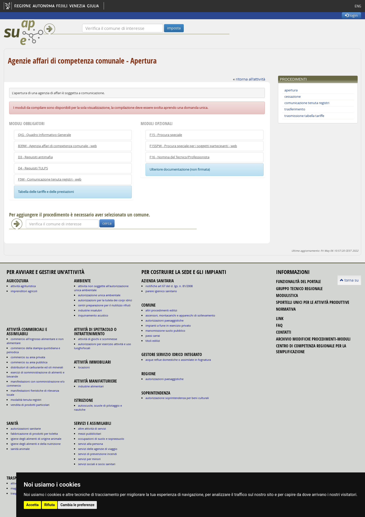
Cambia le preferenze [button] (77, 505)
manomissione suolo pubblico (165, 330)
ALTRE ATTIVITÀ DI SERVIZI (92, 428)
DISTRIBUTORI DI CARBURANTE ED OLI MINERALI (37, 367)
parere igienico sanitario (161, 291)
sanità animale (20, 449)
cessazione (292, 96)
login (351, 15)
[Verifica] (122, 28)
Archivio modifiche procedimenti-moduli (313, 339)
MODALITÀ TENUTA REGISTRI (26, 400)
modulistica (287, 295)
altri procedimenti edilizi (161, 310)
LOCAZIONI (84, 367)
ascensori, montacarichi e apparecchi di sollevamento (180, 315)
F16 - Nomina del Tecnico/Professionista (179, 157)
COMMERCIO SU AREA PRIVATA (28, 357)
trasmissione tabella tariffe (304, 116)
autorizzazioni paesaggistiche (164, 320)
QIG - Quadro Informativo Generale (44, 135)
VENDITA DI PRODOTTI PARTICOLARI (30, 405)
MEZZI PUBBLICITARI (89, 433)
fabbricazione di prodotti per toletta (34, 433)
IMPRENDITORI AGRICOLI (24, 291)
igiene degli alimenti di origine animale (36, 439)
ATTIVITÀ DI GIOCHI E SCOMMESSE (97, 339)
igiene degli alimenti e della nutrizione (36, 444)
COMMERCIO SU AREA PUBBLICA (29, 362)
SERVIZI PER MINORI (89, 459)
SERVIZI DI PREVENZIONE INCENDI (97, 454)
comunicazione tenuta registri (306, 103)
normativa (286, 309)
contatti (283, 332)
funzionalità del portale (298, 281)
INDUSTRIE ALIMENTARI (91, 386)
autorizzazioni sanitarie (26, 428)
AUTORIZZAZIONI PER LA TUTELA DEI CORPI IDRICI (105, 300)
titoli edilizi (152, 341)
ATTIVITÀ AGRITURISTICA (23, 286)
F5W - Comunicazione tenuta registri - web (49, 179)
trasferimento (294, 109)
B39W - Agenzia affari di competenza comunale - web (57, 146)
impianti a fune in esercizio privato (168, 325)
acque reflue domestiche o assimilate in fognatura (178, 360)
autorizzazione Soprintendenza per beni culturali (177, 398)
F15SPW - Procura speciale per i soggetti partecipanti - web (193, 146)
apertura (291, 90)
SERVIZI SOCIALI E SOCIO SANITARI (96, 464)
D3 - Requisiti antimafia (35, 157)
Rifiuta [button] (49, 505)
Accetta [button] (32, 505)
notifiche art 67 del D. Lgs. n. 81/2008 (169, 286)
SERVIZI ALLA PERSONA (90, 444)
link (279, 318)
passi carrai (152, 335)
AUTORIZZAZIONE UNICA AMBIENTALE (99, 295)
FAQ (279, 325)
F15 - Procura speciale (166, 135)
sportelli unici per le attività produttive (312, 302)
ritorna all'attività (250, 79)
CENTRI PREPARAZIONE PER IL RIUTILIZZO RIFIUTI (104, 305)
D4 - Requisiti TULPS (33, 168)
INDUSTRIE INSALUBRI (90, 310)
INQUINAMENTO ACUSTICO (93, 315)
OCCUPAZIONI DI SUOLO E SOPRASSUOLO (101, 439)
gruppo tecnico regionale (299, 288)
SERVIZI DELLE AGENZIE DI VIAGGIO (97, 449)
